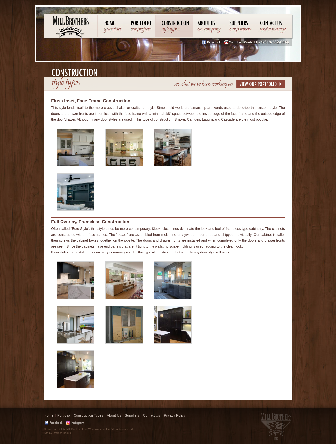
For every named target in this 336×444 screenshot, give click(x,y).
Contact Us (151, 415)
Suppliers (132, 415)
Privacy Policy (174, 415)
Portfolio (63, 415)
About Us (114, 415)
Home (48, 415)
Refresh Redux (62, 432)
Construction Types (88, 415)
